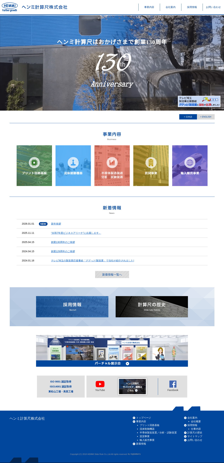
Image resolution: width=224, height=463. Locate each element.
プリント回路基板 (149, 425)
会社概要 (196, 421)
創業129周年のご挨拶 (63, 251)
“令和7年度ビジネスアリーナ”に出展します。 (76, 233)
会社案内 (192, 417)
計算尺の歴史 (194, 432)
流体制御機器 (147, 428)
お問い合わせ (194, 440)
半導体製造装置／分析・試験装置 (158, 432)
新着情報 (141, 443)
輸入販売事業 (147, 440)
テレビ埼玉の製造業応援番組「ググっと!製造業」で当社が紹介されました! (92, 260)
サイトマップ (194, 436)
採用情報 (192, 425)
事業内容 (141, 421)
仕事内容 (196, 428)
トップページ (143, 417)
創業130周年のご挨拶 (63, 242)
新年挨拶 (56, 223)
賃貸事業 (145, 436)
